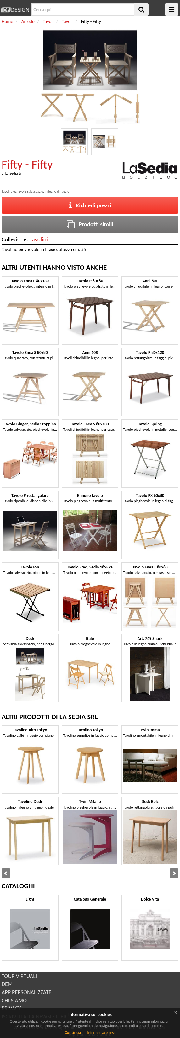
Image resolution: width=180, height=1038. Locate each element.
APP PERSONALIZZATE (26, 992)
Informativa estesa (101, 1032)
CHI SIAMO (14, 1000)
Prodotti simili (90, 224)
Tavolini (39, 239)
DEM (7, 984)
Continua (73, 1032)
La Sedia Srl (14, 173)
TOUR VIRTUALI (19, 976)
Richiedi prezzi (90, 205)
